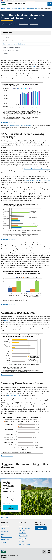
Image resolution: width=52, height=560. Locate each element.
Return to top (5, 517)
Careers (3, 528)
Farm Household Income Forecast (13, 41)
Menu (49, 3)
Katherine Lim (34, 24)
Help (2, 534)
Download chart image (7, 122)
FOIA (20, 526)
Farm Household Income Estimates (14, 44)
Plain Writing (22, 533)
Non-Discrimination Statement (24, 529)
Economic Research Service (16, 3)
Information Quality (7, 537)
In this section (7, 33)
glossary (33, 66)
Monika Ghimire (23, 24)
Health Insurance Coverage (11, 50)
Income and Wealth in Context (12, 47)
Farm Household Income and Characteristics (18, 126)
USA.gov (21, 542)
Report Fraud (23, 536)
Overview (6, 38)
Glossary (5, 53)
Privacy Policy (5, 540)
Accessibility (5, 526)
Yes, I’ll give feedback (10, 507)
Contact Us (4, 531)
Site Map (3, 542)
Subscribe (40, 528)
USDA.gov (22, 539)
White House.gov (24, 544)
